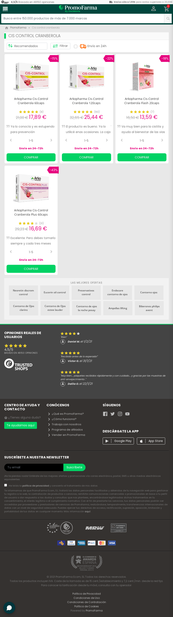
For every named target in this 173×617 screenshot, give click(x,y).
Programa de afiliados (65, 430)
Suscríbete (74, 467)
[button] (153, 9)
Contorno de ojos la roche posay (86, 308)
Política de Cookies (86, 606)
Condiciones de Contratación (86, 602)
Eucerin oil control (55, 292)
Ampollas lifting (118, 308)
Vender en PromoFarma (66, 435)
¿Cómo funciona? (62, 419)
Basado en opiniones (21, 353)
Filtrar (60, 46)
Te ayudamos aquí (20, 425)
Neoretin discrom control (23, 292)
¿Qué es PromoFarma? (66, 414)
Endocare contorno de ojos (117, 292)
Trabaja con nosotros (64, 424)
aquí (87, 511)
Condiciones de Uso (87, 598)
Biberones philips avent (149, 308)
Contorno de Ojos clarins (23, 308)
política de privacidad (36, 485)
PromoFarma (94, 610)
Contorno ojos (148, 292)
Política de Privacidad (86, 593)
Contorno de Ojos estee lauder (55, 308)
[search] (168, 18)
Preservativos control (86, 292)
